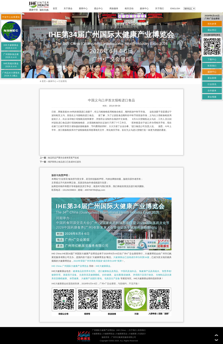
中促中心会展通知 (11, 17)
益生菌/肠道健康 (122, 275)
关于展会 (68, 8)
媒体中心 (144, 8)
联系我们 (142, 330)
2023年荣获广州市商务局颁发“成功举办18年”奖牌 (97, 261)
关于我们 (159, 8)
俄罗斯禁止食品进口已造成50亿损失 (64, 162)
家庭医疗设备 (70, 275)
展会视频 (212, 97)
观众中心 (98, 8)
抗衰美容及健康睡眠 (89, 275)
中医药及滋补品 (128, 271)
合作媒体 (212, 90)
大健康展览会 (121, 334)
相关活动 (129, 8)
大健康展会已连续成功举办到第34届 (131, 257)
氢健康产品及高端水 (149, 271)
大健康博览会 (108, 334)
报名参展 (212, 24)
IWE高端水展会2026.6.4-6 (11, 65)
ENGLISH (175, 8)
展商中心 (83, 8)
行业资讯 (63, 81)
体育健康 (74, 278)
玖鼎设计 (142, 334)
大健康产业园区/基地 (91, 278)
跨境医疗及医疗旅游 (143, 275)
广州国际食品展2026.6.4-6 (11, 55)
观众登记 (212, 30)
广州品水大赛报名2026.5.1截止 (11, 74)
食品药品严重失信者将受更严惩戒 (63, 157)
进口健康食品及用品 (108, 271)
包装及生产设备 (112, 278)
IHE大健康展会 (103, 266)
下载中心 (212, 59)
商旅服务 (113, 8)
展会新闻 (212, 78)
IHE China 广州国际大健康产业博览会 (70, 266)
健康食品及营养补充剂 (84, 271)
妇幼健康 (106, 275)
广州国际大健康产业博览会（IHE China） (109, 330)
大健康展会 (96, 334)
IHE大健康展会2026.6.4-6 (11, 46)
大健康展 (133, 334)
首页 (55, 8)
